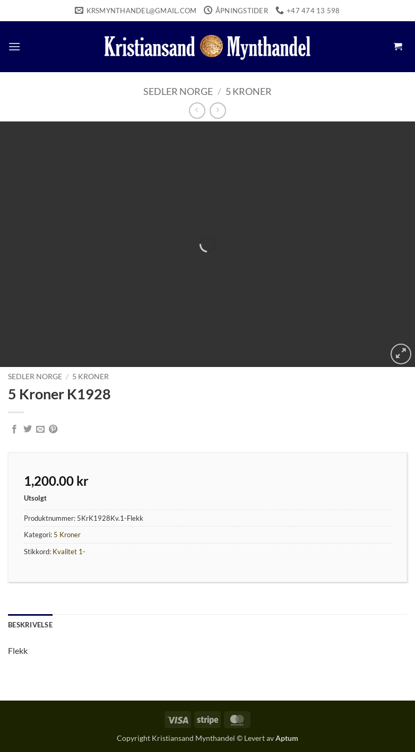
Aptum (286, 737)
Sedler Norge (178, 91)
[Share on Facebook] (14, 429)
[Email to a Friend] (40, 429)
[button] (14, 46)
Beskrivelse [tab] (30, 624)
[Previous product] (218, 110)
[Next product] (197, 110)
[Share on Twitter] (27, 429)
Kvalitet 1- (69, 551)
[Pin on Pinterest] (53, 429)
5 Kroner (249, 91)
